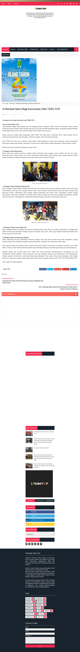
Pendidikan (29, 604)
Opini (7, 103)
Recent (30, 494)
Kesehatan (39, 598)
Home (3, 3)
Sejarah (47, 604)
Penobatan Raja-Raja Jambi (41, 441)
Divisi (52, 49)
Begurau (28, 592)
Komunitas (34, 49)
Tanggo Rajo (29, 611)
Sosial (41, 607)
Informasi (28, 595)
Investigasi (29, 598)
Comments (49, 494)
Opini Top (44, 49)
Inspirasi (39, 595)
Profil (13, 49)
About (9, 3)
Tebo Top (12, 103)
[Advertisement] (40, 33)
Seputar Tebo (23, 49)
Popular (40, 494)
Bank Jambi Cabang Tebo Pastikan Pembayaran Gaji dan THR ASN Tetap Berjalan (44, 459)
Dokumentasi (62, 49)
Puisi (38, 604)
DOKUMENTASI (38, 592)
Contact (16, 3)
